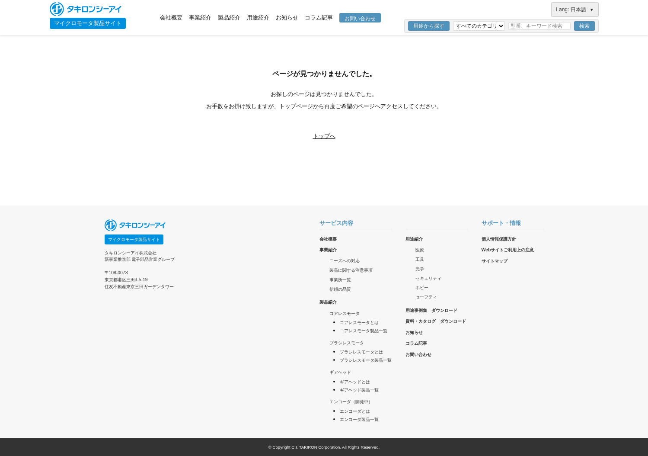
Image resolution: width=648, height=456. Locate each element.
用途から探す (428, 26)
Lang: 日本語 (575, 9)
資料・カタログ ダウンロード (435, 321)
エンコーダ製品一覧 (359, 419)
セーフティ (426, 297)
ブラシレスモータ (346, 342)
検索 (584, 26)
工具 (419, 259)
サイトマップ (495, 261)
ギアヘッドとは (355, 381)
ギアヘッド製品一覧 (359, 390)
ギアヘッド (340, 372)
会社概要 (171, 17)
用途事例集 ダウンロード (431, 310)
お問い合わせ (360, 19)
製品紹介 (229, 17)
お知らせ (287, 17)
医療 (419, 249)
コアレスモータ (344, 313)
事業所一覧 (340, 279)
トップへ (324, 136)
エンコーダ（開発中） (351, 401)
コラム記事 (319, 17)
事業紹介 (200, 17)
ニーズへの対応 (344, 260)
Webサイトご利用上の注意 (508, 249)
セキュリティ (428, 278)
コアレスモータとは (359, 322)
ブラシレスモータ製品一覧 (366, 360)
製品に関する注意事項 (351, 270)
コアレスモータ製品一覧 (363, 330)
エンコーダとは (355, 411)
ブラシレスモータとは (361, 352)
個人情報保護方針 (499, 239)
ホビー (421, 287)
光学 (419, 269)
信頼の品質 (340, 289)
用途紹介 (258, 17)
